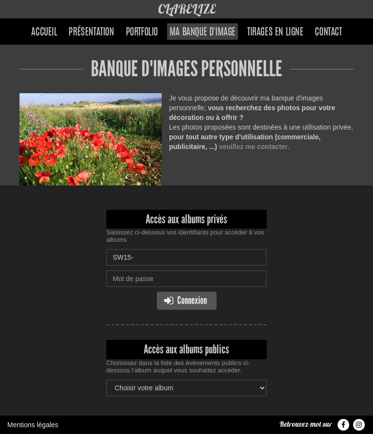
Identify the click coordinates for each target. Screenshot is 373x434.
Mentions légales (32, 425)
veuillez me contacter (253, 146)
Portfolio (142, 32)
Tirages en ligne (275, 32)
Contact (328, 32)
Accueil (44, 32)
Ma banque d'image (203, 32)
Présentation (91, 32)
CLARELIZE (187, 9)
